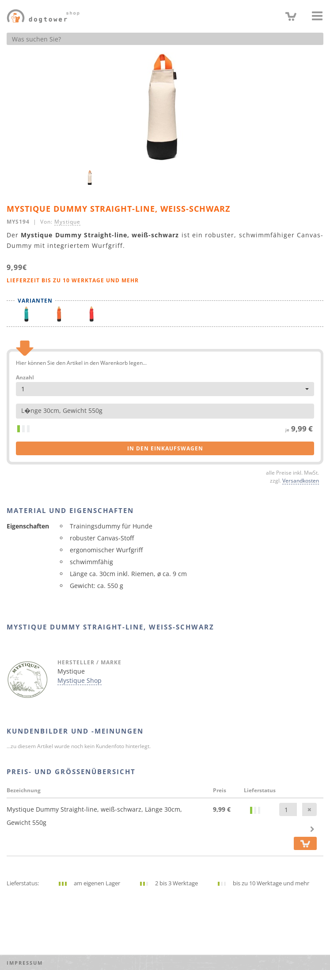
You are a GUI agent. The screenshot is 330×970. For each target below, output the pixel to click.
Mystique (67, 221)
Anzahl (25, 377)
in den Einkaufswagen (165, 448)
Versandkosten (300, 480)
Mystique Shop (79, 680)
